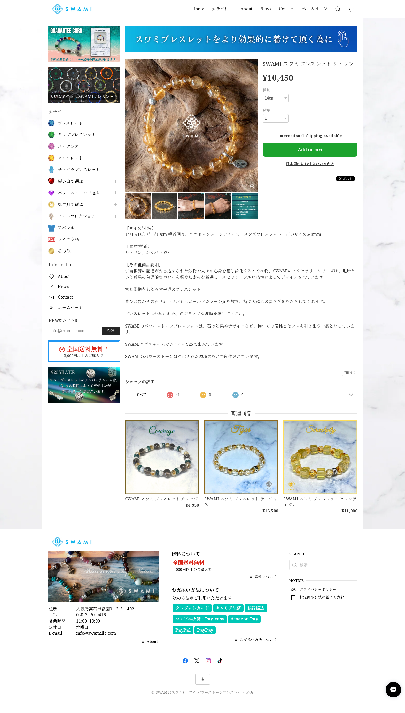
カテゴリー (222, 9)
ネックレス (68, 146)
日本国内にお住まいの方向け (310, 163)
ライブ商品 (68, 239)
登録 (111, 330)
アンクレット (70, 158)
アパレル (66, 227)
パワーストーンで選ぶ (79, 193)
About (246, 9)
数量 (267, 110)
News (265, 9)
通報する (350, 373)
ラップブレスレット (77, 134)
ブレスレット (70, 123)
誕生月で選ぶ (70, 204)
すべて (141, 394)
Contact (286, 9)
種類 (267, 90)
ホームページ (314, 9)
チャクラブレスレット (79, 169)
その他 (64, 251)
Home (198, 9)
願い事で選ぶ (70, 181)
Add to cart (310, 150)
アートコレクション (77, 216)
